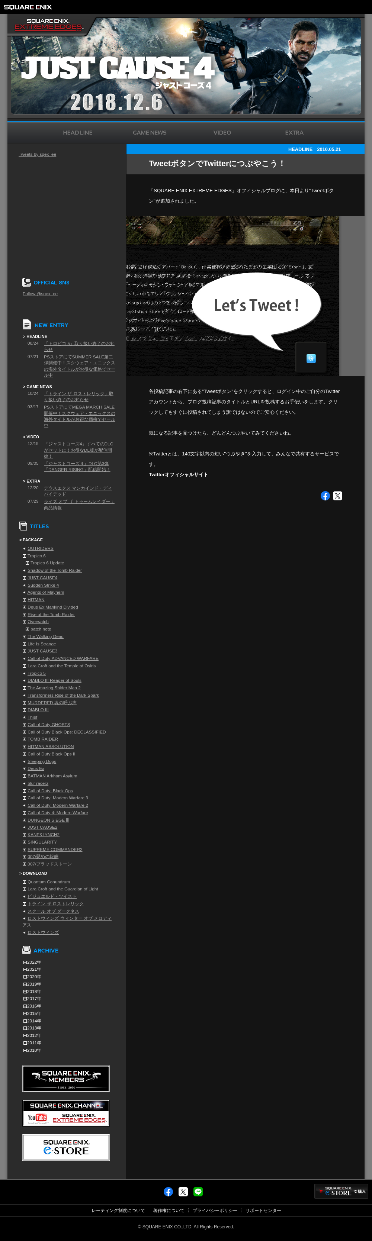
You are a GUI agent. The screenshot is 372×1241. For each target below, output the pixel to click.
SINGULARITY (42, 842)
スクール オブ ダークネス (53, 911)
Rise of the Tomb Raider (51, 614)
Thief (32, 717)
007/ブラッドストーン (50, 864)
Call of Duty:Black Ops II (51, 754)
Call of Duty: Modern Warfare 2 (58, 805)
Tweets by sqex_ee (37, 154)
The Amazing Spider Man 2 (54, 687)
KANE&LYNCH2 (44, 834)
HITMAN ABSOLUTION (51, 746)
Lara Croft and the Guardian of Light (63, 889)
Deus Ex (36, 768)
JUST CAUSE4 (42, 577)
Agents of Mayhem (46, 592)
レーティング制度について (118, 1210)
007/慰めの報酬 (43, 856)
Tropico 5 (37, 673)
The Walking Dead (46, 636)
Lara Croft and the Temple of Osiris (62, 665)
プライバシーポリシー (215, 1210)
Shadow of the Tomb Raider (55, 570)
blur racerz (38, 783)
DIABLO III (38, 709)
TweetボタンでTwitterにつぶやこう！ (217, 163)
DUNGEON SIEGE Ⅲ (48, 820)
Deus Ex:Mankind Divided (53, 607)
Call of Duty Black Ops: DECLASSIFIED (67, 732)
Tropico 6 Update (47, 562)
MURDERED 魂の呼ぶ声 (52, 702)
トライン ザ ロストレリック (56, 903)
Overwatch (38, 621)
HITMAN (36, 599)
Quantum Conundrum (49, 881)
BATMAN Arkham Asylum (52, 776)
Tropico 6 (37, 555)
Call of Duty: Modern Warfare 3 (58, 797)
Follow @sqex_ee (40, 293)
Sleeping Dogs (42, 761)
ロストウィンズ (43, 932)
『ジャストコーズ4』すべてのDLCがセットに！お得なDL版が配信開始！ (78, 450)
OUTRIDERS (41, 548)
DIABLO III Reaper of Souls (54, 680)
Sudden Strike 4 (43, 585)
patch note (41, 629)
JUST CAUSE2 (42, 827)
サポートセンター (263, 1210)
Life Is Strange (42, 644)
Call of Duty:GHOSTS (49, 724)
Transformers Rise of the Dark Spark (63, 695)
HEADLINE (300, 149)
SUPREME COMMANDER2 (55, 849)
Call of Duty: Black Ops (50, 790)
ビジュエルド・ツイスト (52, 896)
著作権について (169, 1210)
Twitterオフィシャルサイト (178, 474)
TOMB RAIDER (43, 739)
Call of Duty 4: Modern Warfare (58, 812)
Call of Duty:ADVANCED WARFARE (63, 658)
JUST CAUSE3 (42, 651)
